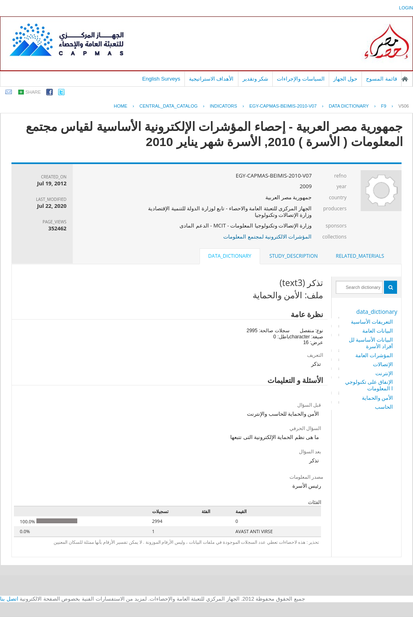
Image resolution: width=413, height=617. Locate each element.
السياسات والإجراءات (301, 79)
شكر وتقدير (255, 79)
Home (120, 106)
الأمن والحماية (377, 397)
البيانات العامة (377, 330)
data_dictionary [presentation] (229, 255)
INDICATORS (223, 106)
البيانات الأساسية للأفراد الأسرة (371, 342)
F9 (383, 106)
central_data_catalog (168, 106)
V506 (403, 106)
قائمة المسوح (381, 79)
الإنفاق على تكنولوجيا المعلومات (369, 385)
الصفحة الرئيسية (405, 79)
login (406, 7)
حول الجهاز (345, 79)
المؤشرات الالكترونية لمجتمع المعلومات (267, 236)
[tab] (360, 256)
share (33, 92)
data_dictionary (376, 311)
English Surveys (161, 79)
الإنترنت (384, 373)
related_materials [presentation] (360, 255)
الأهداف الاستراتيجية (211, 79)
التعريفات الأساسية (372, 321)
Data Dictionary (349, 106)
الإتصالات (383, 364)
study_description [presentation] (293, 255)
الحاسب (384, 406)
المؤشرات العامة (374, 355)
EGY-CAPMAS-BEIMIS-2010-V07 (283, 106)
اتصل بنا (9, 599)
